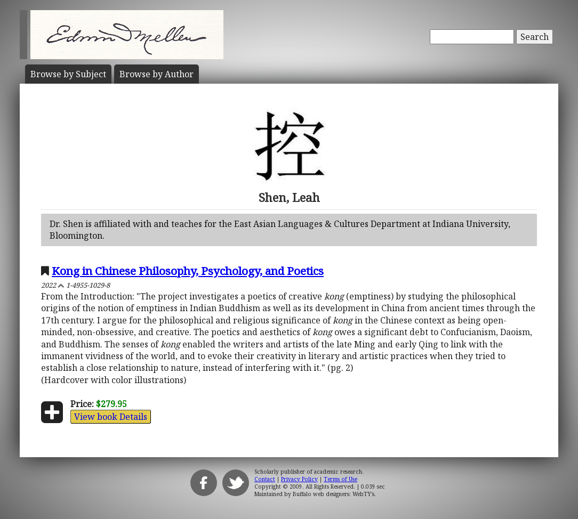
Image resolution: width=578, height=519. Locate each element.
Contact (264, 479)
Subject (68, 74)
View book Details (110, 417)
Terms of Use (340, 479)
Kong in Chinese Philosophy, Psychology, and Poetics (188, 270)
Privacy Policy (299, 479)
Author (156, 74)
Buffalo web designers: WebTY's (333, 494)
